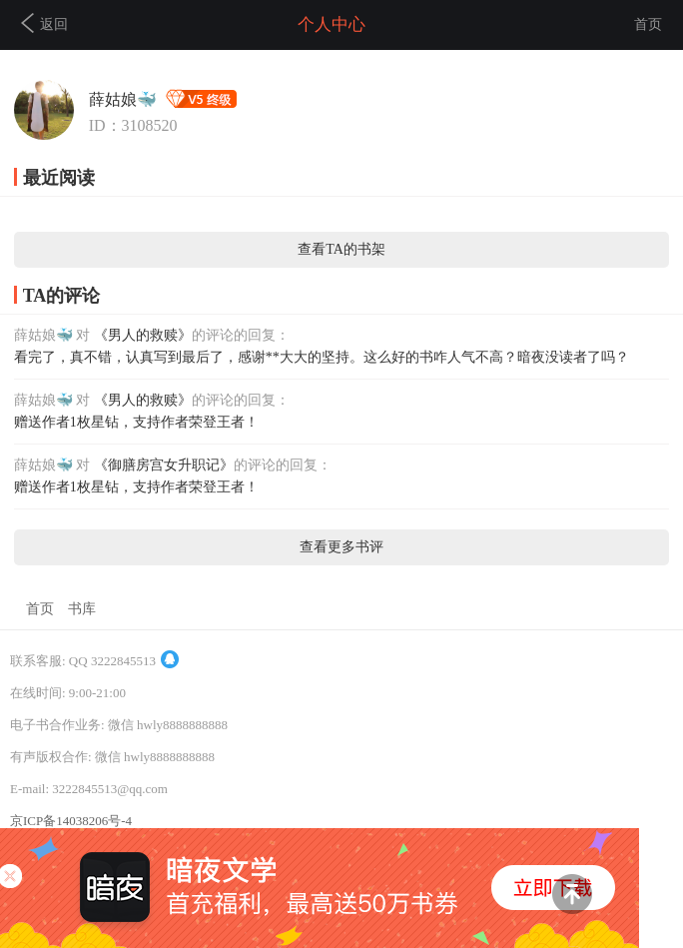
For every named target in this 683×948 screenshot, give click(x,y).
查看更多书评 (341, 546)
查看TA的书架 (341, 249)
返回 (44, 23)
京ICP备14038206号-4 (71, 820)
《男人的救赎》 (143, 335)
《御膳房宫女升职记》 (164, 465)
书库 (82, 608)
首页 (648, 24)
